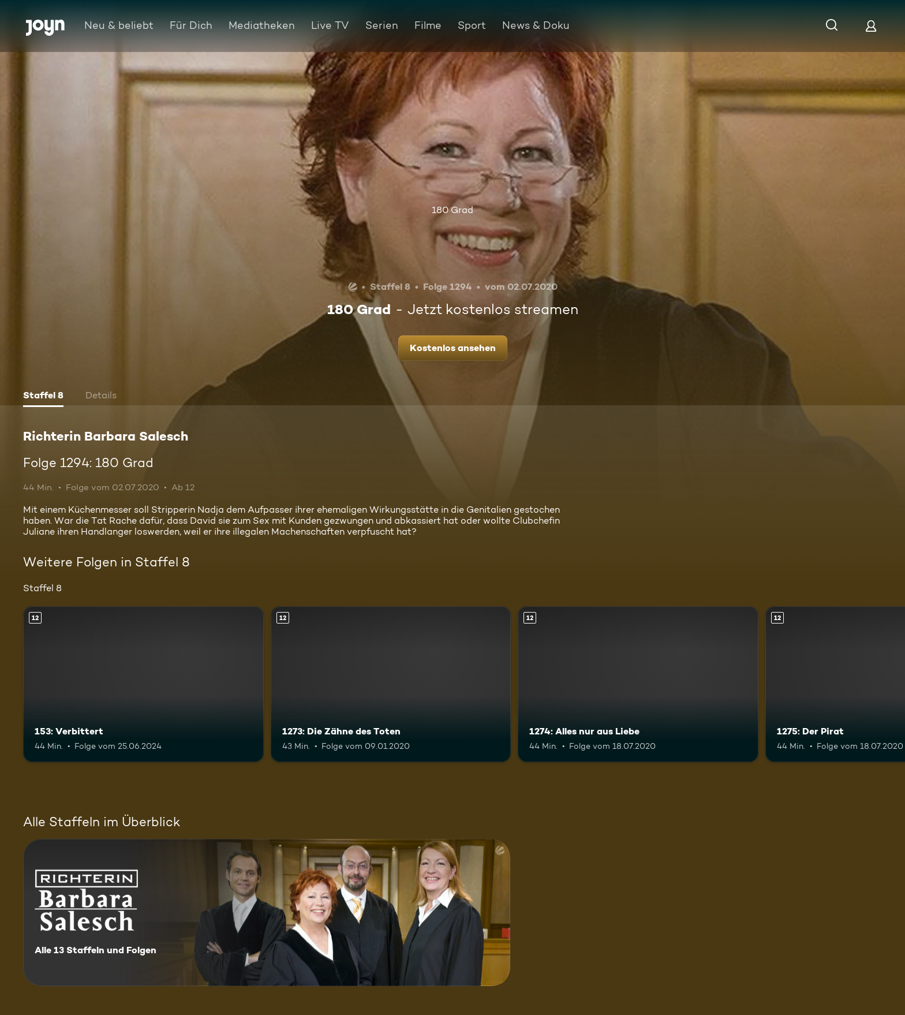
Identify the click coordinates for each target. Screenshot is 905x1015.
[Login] (871, 26)
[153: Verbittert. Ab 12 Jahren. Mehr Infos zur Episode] (143, 684)
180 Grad (452, 209)
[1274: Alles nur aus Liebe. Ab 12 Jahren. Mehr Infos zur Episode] (638, 684)
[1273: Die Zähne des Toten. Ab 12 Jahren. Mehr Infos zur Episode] (391, 684)
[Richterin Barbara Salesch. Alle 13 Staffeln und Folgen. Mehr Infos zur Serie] (266, 912)
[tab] (43, 396)
